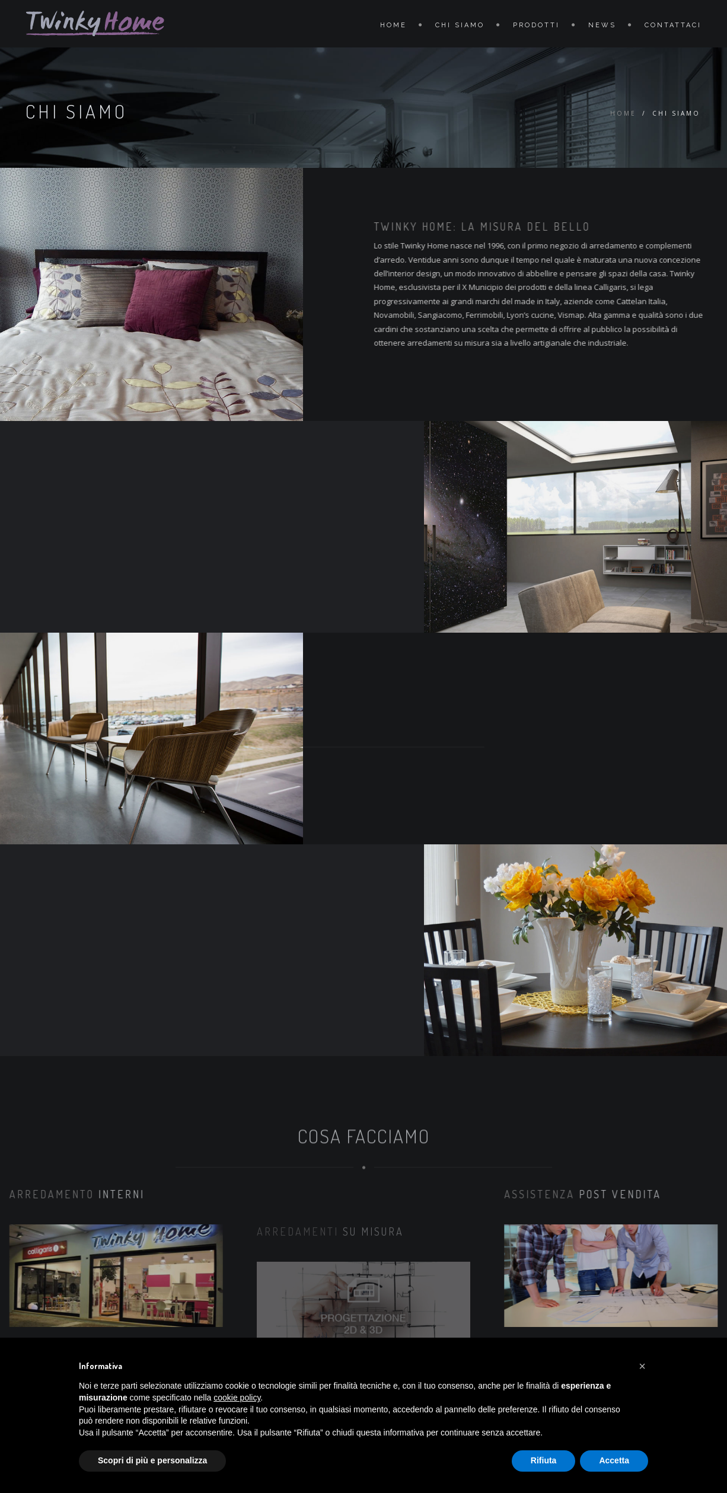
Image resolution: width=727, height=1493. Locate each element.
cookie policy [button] (236, 1397)
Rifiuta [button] (544, 1460)
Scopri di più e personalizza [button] (152, 1460)
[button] (642, 1366)
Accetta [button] (614, 1460)
